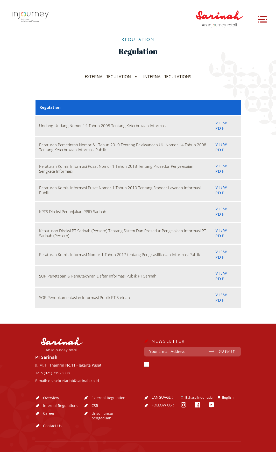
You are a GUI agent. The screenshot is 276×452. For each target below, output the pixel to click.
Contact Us (52, 426)
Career (49, 413)
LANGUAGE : (162, 397)
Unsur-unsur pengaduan (102, 415)
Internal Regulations (60, 405)
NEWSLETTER (168, 341)
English (227, 397)
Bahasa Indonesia (199, 397)
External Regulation (108, 398)
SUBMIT (227, 351)
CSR (94, 405)
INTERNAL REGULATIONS (167, 76)
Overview (51, 398)
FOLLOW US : (163, 405)
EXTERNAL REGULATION (108, 76)
